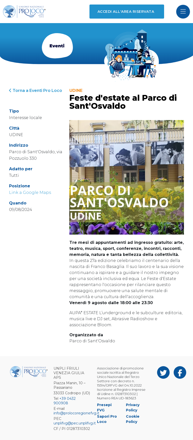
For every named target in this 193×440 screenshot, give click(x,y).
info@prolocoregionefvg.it (76, 413)
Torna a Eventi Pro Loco (35, 90)
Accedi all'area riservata (126, 11)
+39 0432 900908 (65, 400)
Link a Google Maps (30, 192)
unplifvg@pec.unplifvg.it (75, 423)
